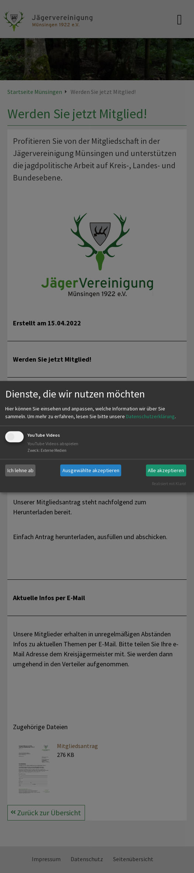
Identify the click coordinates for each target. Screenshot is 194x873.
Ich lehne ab (20, 470)
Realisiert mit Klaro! (169, 483)
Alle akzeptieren (166, 470)
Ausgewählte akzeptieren (90, 470)
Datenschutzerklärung (150, 416)
